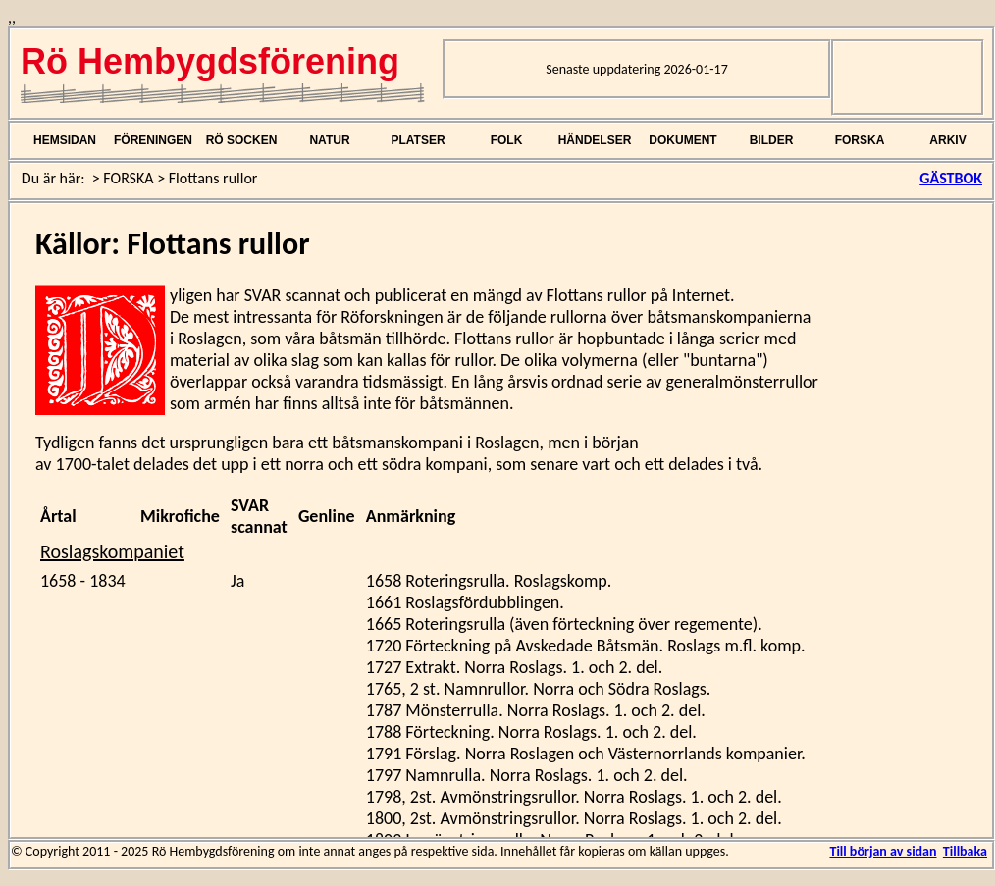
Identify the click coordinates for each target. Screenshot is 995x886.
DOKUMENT (682, 140)
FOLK (507, 140)
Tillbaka (965, 851)
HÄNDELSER (595, 140)
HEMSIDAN (64, 140)
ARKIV (947, 140)
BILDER (772, 140)
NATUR (329, 140)
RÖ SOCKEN (242, 140)
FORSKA (860, 140)
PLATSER (418, 140)
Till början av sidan (882, 851)
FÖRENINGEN (153, 140)
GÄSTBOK (950, 178)
